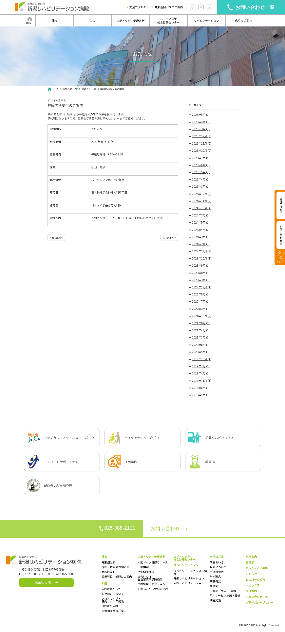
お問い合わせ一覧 (255, 7)
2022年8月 (201, 294)
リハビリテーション (206, 21)
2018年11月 (201, 381)
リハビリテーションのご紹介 (190, 572)
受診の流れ (108, 572)
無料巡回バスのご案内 (169, 7)
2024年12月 (201, 194)
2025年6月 (201, 165)
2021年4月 (201, 330)
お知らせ (251, 574)
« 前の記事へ (56, 237)
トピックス (253, 585)
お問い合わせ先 (281, 235)
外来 (54, 21)
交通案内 (251, 591)
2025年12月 (201, 136)
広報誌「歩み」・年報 (223, 591)
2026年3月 (201, 129)
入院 (92, 21)
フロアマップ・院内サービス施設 (113, 599)
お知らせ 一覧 (70, 89)
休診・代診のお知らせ (115, 567)
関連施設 (215, 600)
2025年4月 (201, 179)
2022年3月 (201, 309)
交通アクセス (137, 7)
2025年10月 (201, 150)
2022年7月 (201, 301)
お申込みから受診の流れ (153, 589)
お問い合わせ (170, 528)
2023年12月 (201, 251)
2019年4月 (201, 373)
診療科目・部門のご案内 (117, 576)
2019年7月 (201, 366)
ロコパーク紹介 (255, 579)
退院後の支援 (110, 606)
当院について (218, 567)
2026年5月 (201, 115)
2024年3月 (201, 237)
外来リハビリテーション (189, 578)
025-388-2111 (116, 528)
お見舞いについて (113, 594)
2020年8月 (201, 345)
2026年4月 (201, 122)
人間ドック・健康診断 (131, 21)
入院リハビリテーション (189, 583)
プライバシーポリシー (260, 602)
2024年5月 (201, 222)
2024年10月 (201, 208)
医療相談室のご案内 (114, 611)
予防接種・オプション (151, 584)
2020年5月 (201, 352)
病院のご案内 (243, 21)
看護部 (214, 586)
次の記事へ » (169, 237)
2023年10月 (201, 258)
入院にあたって (111, 589)
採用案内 (251, 557)
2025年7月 (201, 158)
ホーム (55, 89)
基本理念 (215, 576)
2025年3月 (201, 186)
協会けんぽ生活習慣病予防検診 (150, 578)
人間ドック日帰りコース (153, 562)
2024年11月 (201, 201)
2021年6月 (201, 323)
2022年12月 (201, 287)
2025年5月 (201, 172)
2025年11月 (201, 143)
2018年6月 (201, 388)
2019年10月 (201, 359)
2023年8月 (201, 273)
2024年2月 (201, 244)
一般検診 (143, 567)
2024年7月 (201, 215)
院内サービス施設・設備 (225, 595)
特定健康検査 (146, 572)
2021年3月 (201, 337)
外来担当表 (108, 562)
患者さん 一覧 (89, 89)
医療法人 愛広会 (46, 582)
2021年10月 (201, 316)
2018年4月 (201, 395)
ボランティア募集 (257, 568)
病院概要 (215, 581)
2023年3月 (201, 280)
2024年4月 (201, 230)
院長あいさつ (218, 562)
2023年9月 (201, 265)
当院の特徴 (217, 572)
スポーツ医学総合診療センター (168, 20)
